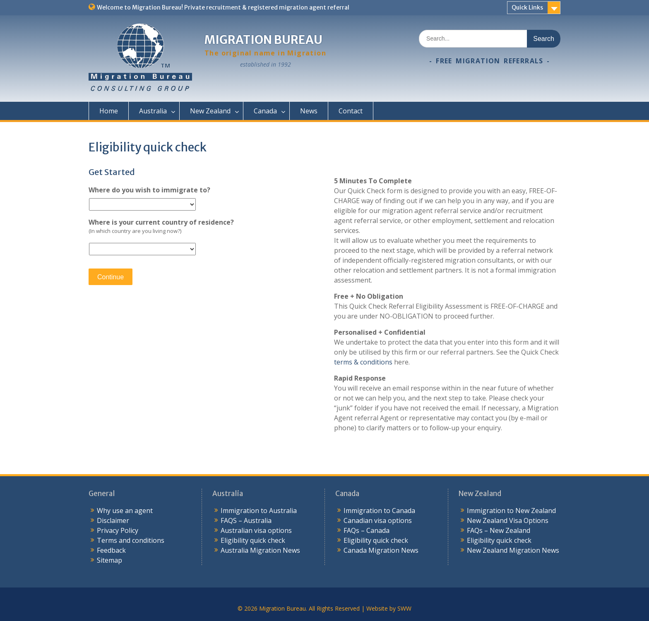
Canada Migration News (381, 550)
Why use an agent (125, 510)
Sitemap (109, 560)
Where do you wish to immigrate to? (149, 190)
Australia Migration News (260, 550)
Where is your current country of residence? (161, 222)
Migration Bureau (263, 39)
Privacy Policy (117, 530)
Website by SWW (388, 608)
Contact (351, 110)
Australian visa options (256, 530)
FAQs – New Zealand (498, 530)
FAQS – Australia (246, 520)
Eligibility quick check (253, 540)
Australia (153, 110)
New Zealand (210, 110)
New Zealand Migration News (513, 550)
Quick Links (527, 7)
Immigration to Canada (379, 510)
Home (108, 110)
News (308, 110)
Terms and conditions (130, 540)
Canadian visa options (378, 520)
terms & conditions (363, 362)
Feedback (111, 550)
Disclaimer (113, 520)
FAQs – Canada (366, 530)
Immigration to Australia (259, 510)
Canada (265, 110)
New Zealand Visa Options (507, 520)
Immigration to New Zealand (511, 510)
